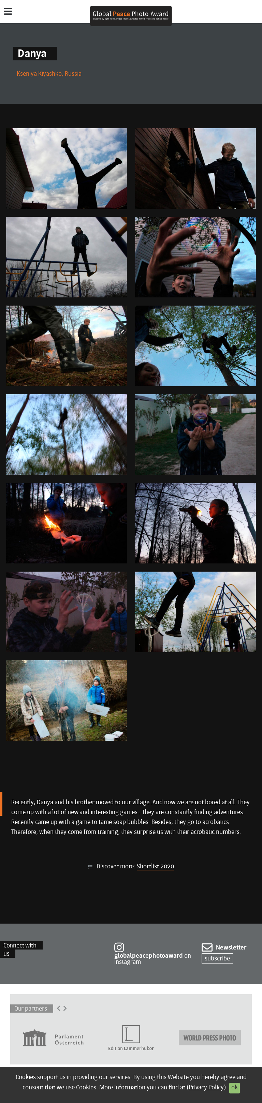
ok (234, 1088)
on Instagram (152, 955)
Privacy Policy (206, 1088)
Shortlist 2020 (155, 867)
